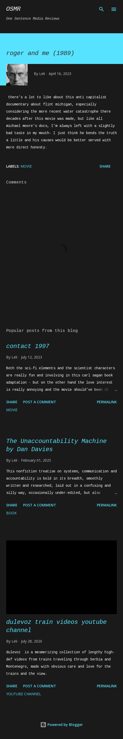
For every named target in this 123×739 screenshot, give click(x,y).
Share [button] (105, 166)
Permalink (107, 401)
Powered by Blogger (61, 724)
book (11, 512)
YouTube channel (23, 693)
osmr (13, 9)
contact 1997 (27, 346)
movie (26, 166)
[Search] (101, 9)
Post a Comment (39, 401)
